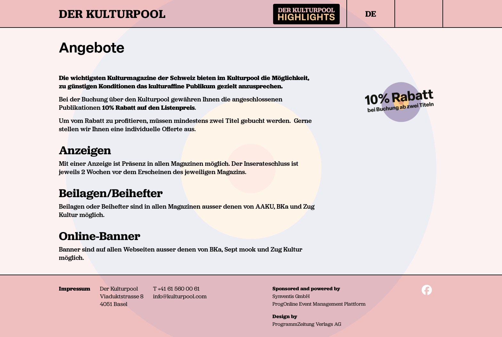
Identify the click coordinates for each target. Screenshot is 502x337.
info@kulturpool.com (180, 296)
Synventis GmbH (291, 296)
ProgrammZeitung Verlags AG (306, 324)
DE (370, 14)
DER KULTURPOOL (112, 13)
